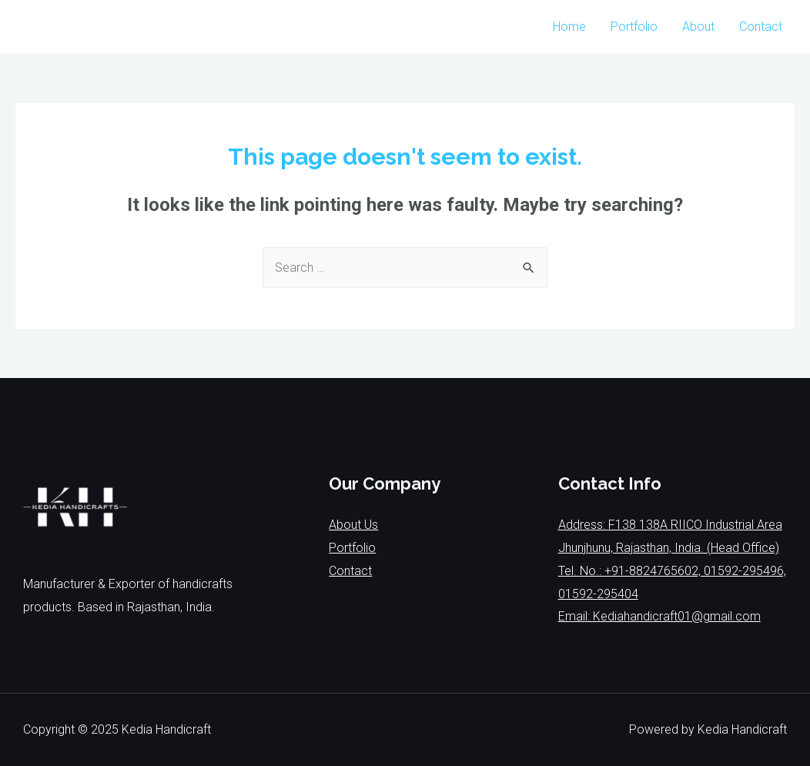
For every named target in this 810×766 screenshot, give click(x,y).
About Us (353, 524)
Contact (760, 26)
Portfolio (634, 26)
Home (569, 26)
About (698, 26)
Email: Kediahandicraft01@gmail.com (659, 616)
